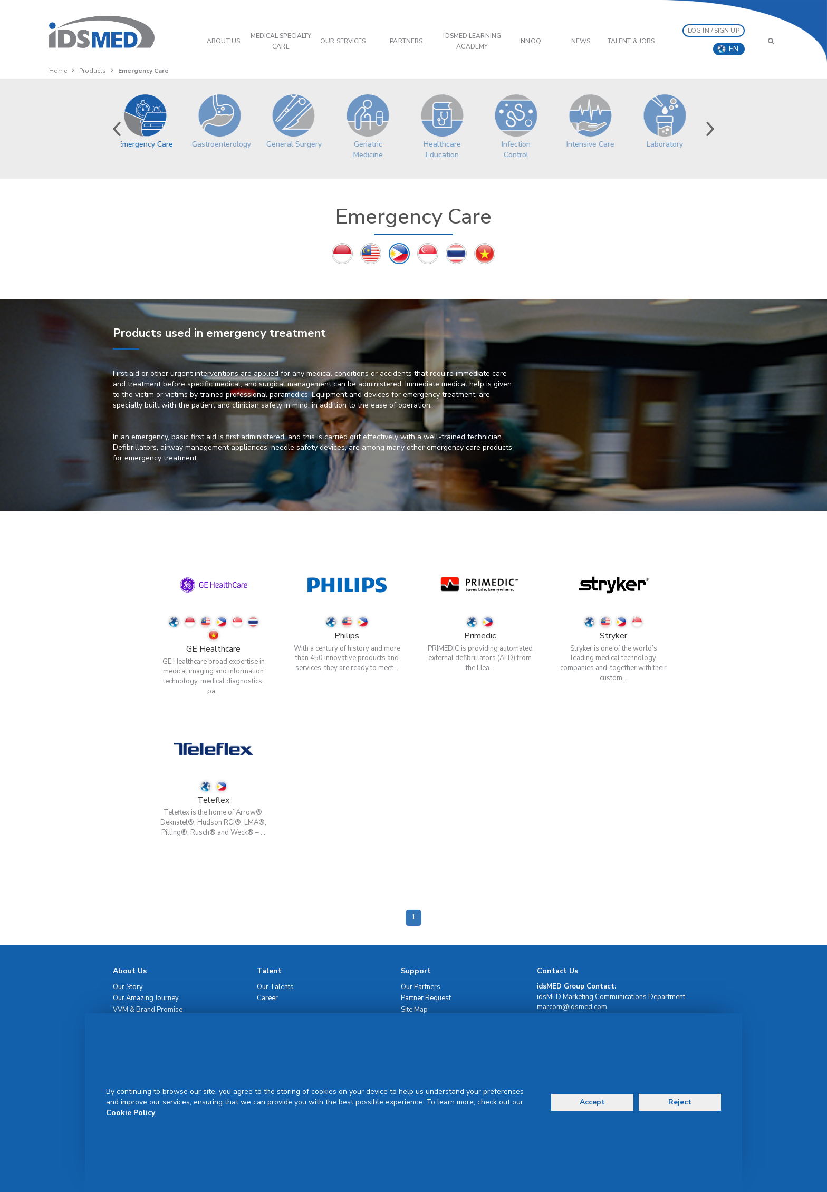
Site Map (414, 1009)
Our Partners (420, 987)
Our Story (128, 987)
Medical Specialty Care (281, 41)
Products (92, 70)
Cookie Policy (130, 1113)
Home (58, 70)
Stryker (613, 636)
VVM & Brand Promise (147, 1009)
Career (267, 998)
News (580, 41)
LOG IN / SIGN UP (713, 30)
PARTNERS (406, 41)
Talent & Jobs (631, 41)
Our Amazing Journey (146, 998)
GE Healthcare (213, 649)
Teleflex (213, 800)
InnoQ (530, 41)
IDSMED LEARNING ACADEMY (472, 41)
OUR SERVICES (343, 41)
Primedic (480, 636)
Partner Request (426, 998)
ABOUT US (223, 41)
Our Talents (275, 987)
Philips (346, 636)
